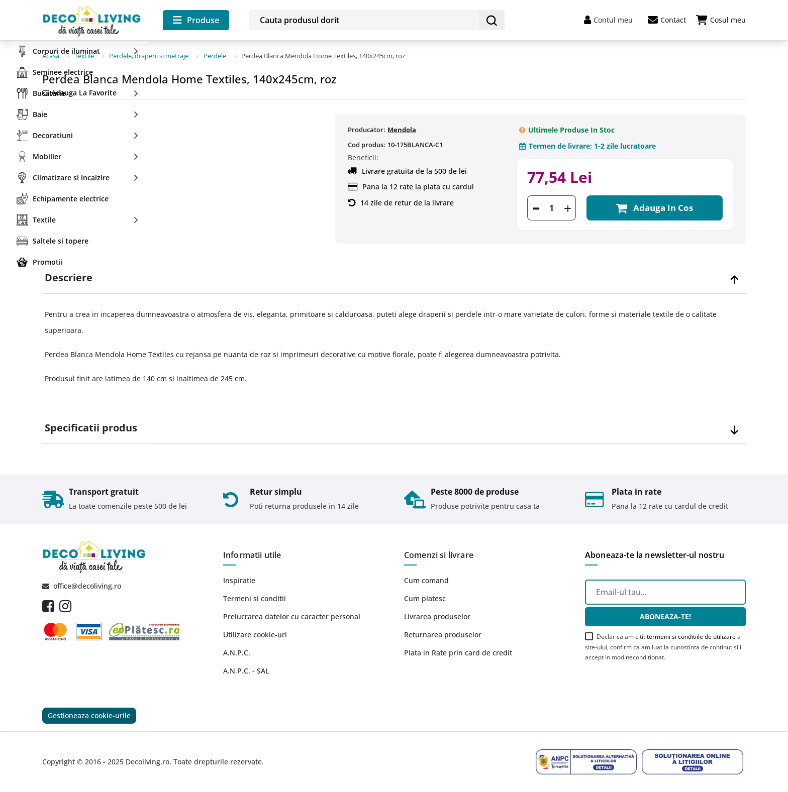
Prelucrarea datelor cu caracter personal (291, 616)
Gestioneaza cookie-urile (89, 715)
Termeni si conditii (254, 598)
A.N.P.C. (236, 652)
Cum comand (426, 580)
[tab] (394, 278)
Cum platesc (425, 598)
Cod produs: (366, 144)
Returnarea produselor (442, 634)
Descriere (68, 277)
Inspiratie (239, 580)
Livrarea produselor (437, 616)
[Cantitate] (551, 207)
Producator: (366, 129)
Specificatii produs (91, 427)
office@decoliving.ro (87, 586)
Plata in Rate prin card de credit (458, 652)
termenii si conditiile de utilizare (691, 636)
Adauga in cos (654, 208)
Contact (667, 20)
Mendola (401, 129)
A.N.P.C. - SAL (246, 670)
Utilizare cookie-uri (255, 634)
